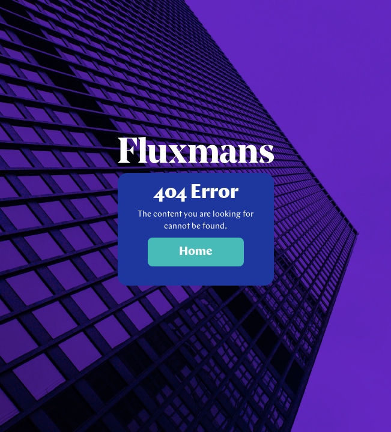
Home (196, 252)
